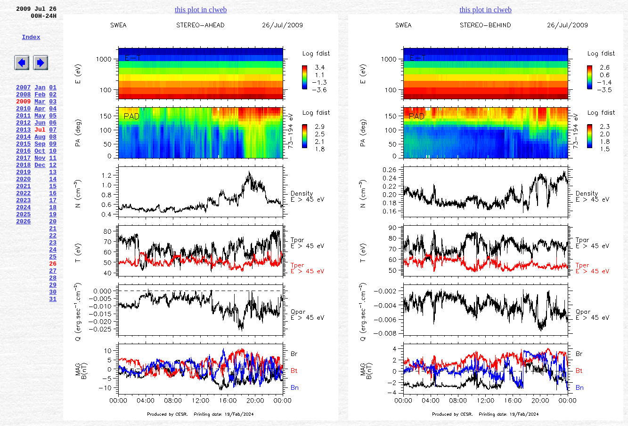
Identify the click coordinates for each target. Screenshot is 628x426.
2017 (23, 185)
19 (53, 253)
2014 (23, 160)
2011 (23, 135)
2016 (23, 177)
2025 (23, 253)
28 (53, 329)
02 (53, 109)
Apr (39, 126)
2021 (23, 219)
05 (53, 135)
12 (53, 194)
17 (53, 236)
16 (53, 228)
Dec (39, 194)
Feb (39, 109)
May (39, 135)
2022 (23, 228)
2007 (23, 101)
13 (53, 202)
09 (53, 169)
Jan (39, 101)
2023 (23, 236)
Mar (39, 118)
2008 (23, 109)
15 (53, 219)
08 (53, 160)
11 (53, 185)
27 (53, 321)
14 (53, 211)
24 (53, 296)
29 (53, 338)
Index (31, 43)
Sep (39, 169)
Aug (39, 160)
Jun (39, 143)
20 (53, 262)
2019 (23, 202)
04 (53, 126)
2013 (23, 152)
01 (53, 101)
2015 (23, 169)
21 (53, 270)
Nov (39, 185)
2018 (23, 194)
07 (53, 152)
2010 (23, 126)
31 (53, 355)
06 (53, 143)
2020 (23, 211)
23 (53, 287)
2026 (23, 262)
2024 (23, 245)
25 (53, 304)
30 (53, 346)
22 (53, 279)
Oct (39, 177)
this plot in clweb (201, 10)
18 (53, 245)
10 (53, 177)
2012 (23, 143)
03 (53, 118)
